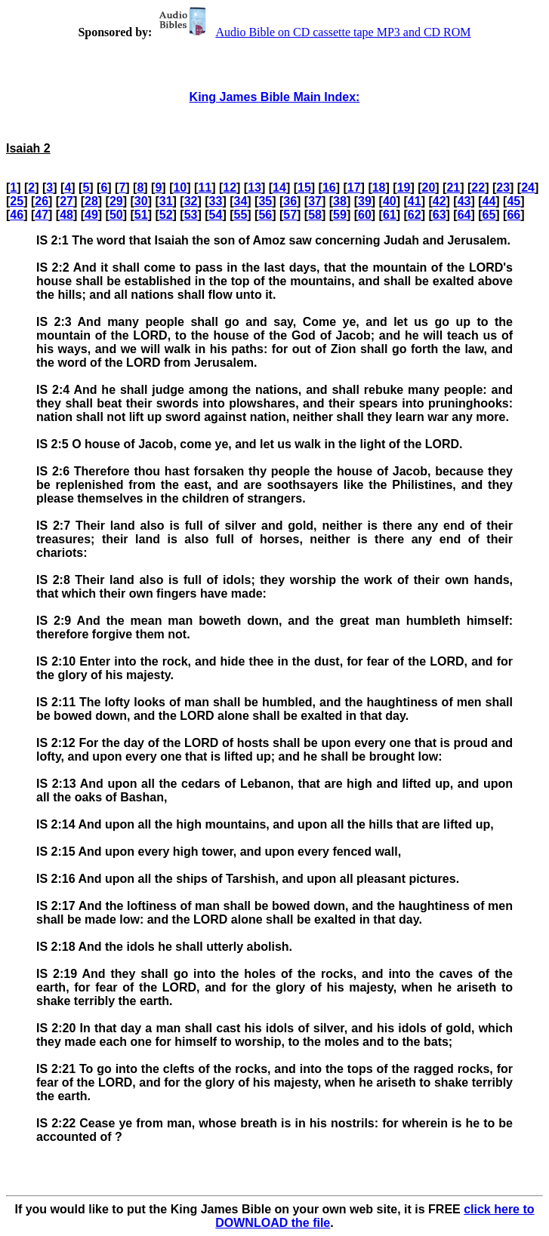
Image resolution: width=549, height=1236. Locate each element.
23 (503, 187)
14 (279, 187)
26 (41, 201)
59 (340, 214)
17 (354, 187)
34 (240, 201)
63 (439, 214)
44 (489, 201)
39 (365, 201)
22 (478, 187)
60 (365, 214)
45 (513, 201)
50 (116, 214)
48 (66, 214)
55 (240, 214)
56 (265, 214)
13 (254, 187)
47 (41, 214)
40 (389, 201)
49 (91, 214)
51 (141, 214)
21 (453, 187)
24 (528, 187)
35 (265, 201)
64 (464, 214)
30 (141, 201)
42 (439, 201)
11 (204, 187)
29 (116, 201)
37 (315, 201)
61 (389, 214)
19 (404, 187)
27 (66, 201)
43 (464, 201)
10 (180, 187)
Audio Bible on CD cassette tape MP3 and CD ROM (312, 32)
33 (216, 201)
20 (429, 187)
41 (414, 201)
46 (16, 214)
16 (329, 187)
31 (166, 201)
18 (379, 187)
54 (216, 214)
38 (340, 201)
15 (304, 187)
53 (191, 214)
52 (166, 214)
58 (315, 214)
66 (513, 214)
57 (290, 214)
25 (16, 201)
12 (229, 187)
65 (489, 214)
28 (91, 201)
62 (414, 214)
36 (290, 201)
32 (191, 201)
